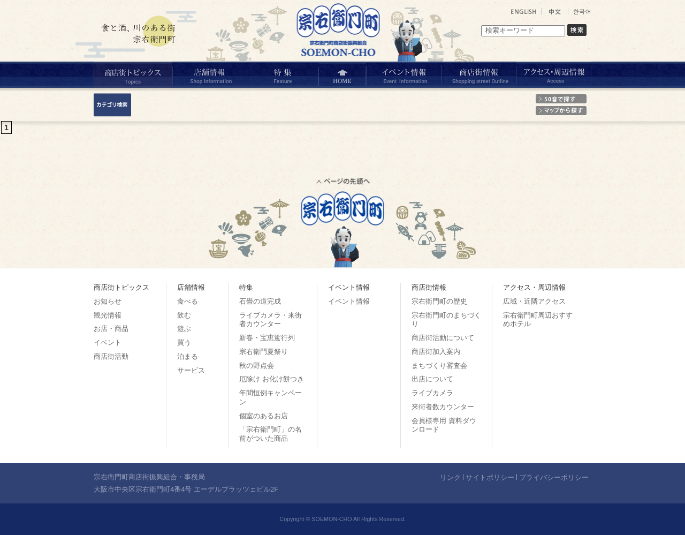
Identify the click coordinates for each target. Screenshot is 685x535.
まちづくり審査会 (439, 365)
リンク (450, 477)
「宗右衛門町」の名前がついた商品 (270, 433)
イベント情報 (349, 301)
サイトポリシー (490, 477)
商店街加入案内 (436, 352)
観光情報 (107, 315)
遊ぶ (184, 329)
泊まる (187, 356)
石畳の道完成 (260, 301)
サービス (191, 370)
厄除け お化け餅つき (271, 379)
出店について (432, 379)
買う (184, 342)
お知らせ (107, 301)
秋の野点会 (256, 365)
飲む (184, 315)
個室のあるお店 (263, 416)
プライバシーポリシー (554, 477)
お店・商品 (111, 329)
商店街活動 (111, 356)
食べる (187, 301)
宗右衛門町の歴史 (439, 301)
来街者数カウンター (443, 407)
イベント (107, 342)
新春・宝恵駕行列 (267, 338)
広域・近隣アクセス (534, 301)
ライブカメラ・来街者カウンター (270, 319)
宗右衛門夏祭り (263, 352)
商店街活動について (443, 338)
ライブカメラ (432, 393)
